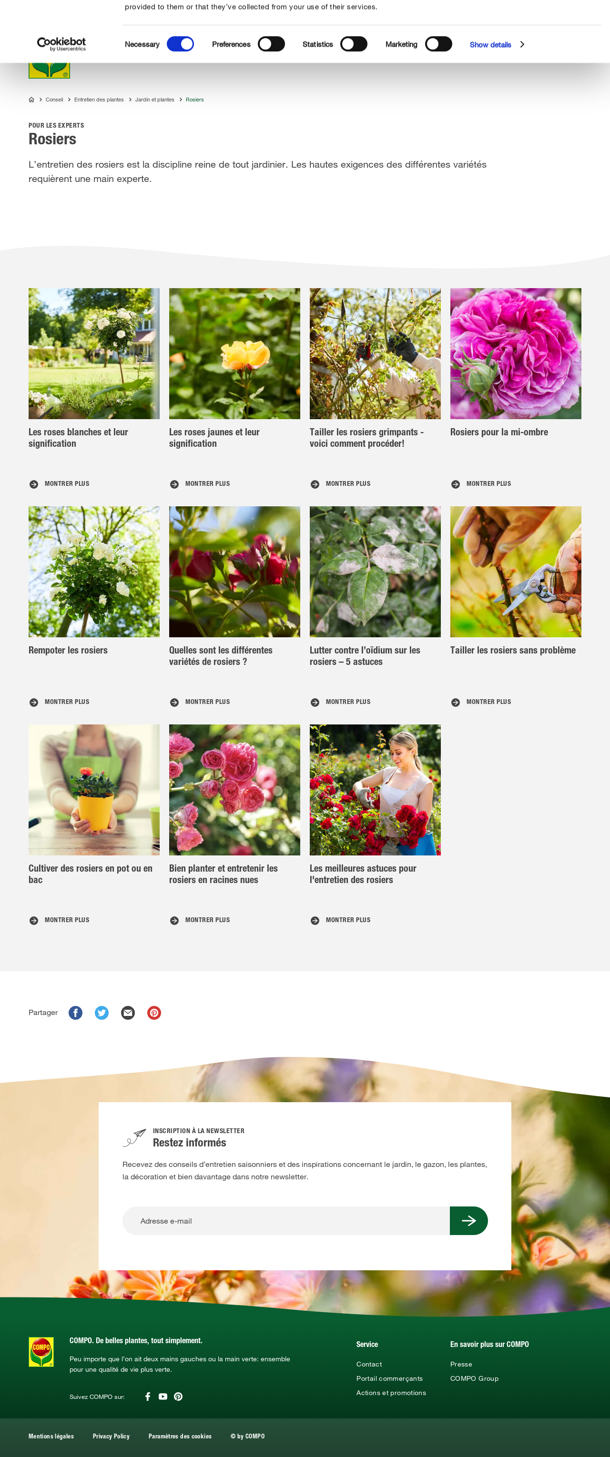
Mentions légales (51, 1437)
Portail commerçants (389, 1378)
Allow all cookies (539, 18)
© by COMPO (247, 1437)
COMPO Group (474, 1378)
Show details (490, 104)
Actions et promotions (391, 1392)
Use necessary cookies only (541, 53)
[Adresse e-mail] (286, 1220)
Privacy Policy (111, 1437)
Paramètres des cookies (180, 1437)
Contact (369, 1364)
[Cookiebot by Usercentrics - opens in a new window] (61, 105)
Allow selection (540, 36)
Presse (461, 1364)
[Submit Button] (469, 1220)
